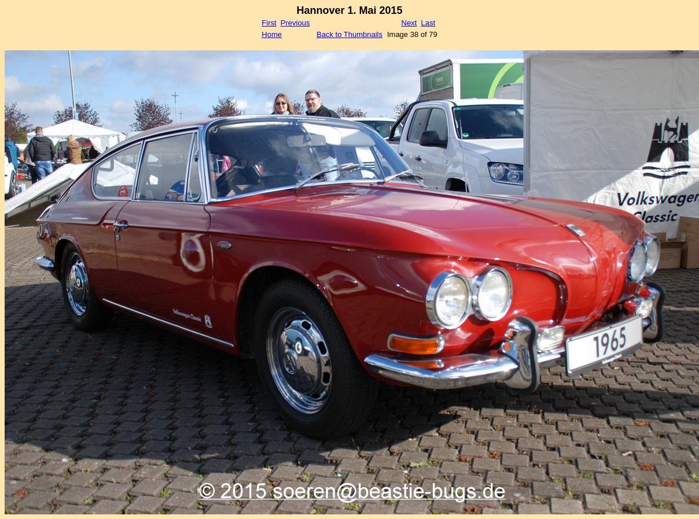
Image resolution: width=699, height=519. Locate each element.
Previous (295, 22)
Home (272, 34)
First (269, 22)
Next (409, 22)
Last (428, 22)
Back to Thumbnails (349, 34)
